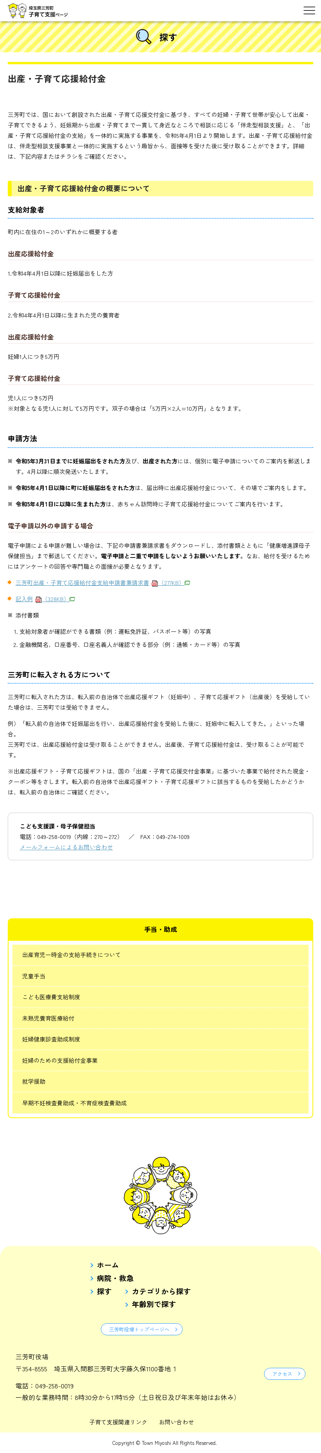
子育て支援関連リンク (118, 1422)
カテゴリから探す (161, 1291)
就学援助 (33, 1081)
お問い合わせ (176, 1422)
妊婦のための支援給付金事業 (60, 1060)
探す (104, 1291)
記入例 (45, 599)
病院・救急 (115, 1278)
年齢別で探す (154, 1304)
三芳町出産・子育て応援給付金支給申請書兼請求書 (103, 582)
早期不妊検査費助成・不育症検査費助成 (74, 1103)
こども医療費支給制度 (51, 997)
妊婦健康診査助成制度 (51, 1039)
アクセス (282, 1374)
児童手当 (33, 976)
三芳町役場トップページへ (139, 1329)
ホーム (108, 1265)
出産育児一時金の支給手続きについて (71, 954)
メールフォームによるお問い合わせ (66, 847)
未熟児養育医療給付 (48, 1018)
